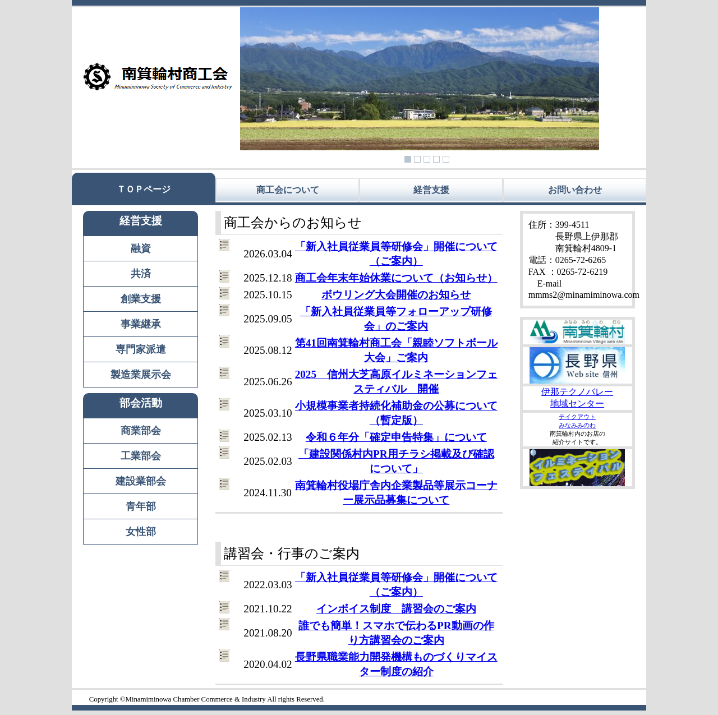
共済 (141, 273)
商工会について (287, 190)
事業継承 (141, 324)
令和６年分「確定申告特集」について (396, 437)
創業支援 (141, 299)
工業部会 (141, 456)
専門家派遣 (141, 349)
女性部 (141, 531)
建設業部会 (141, 481)
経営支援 (431, 190)
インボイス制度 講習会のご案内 (396, 609)
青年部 (141, 506)
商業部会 (141, 430)
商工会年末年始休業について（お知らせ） (396, 278)
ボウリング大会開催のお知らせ (396, 295)
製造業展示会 (141, 374)
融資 (141, 248)
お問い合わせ (575, 190)
